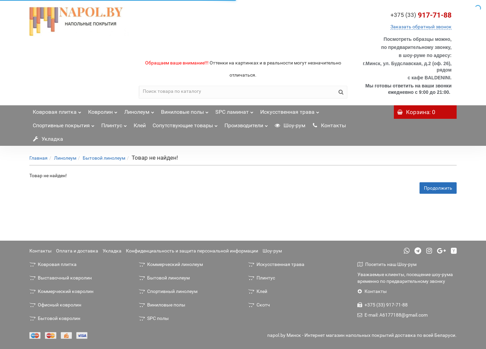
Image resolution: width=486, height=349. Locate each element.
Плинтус (114, 124)
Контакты (329, 125)
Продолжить (438, 188)
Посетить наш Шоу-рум (386, 264)
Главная (38, 158)
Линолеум (139, 110)
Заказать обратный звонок (421, 26)
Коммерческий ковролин (61, 291)
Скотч (259, 304)
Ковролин (102, 110)
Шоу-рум (290, 125)
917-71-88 (421, 15)
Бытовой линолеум (104, 158)
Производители (246, 124)
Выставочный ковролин (60, 277)
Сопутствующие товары (185, 124)
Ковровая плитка (57, 110)
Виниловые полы (185, 110)
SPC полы (154, 318)
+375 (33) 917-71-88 (382, 304)
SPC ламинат (234, 110)
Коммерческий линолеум (171, 264)
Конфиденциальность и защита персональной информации (192, 250)
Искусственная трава (289, 110)
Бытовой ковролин (54, 318)
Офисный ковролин (55, 304)
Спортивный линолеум (168, 291)
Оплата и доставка (77, 250)
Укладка (48, 139)
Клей (140, 125)
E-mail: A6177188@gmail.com (392, 315)
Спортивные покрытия (63, 124)
